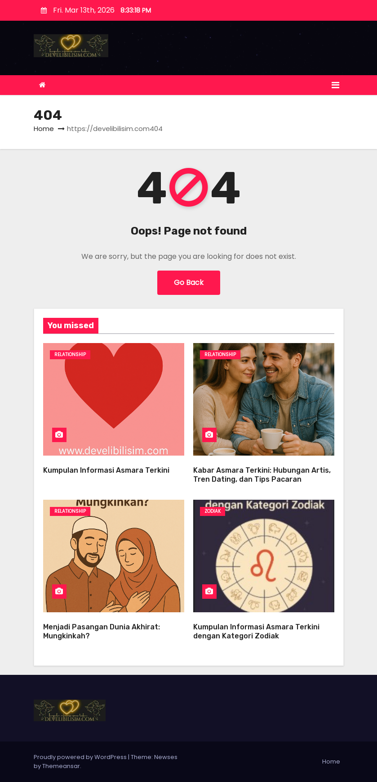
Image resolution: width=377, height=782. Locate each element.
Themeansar (61, 766)
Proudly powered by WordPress (81, 757)
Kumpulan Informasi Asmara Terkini (106, 470)
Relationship (70, 354)
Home (44, 128)
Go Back (189, 282)
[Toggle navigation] (335, 85)
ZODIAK (212, 511)
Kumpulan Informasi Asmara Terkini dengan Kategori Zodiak (256, 631)
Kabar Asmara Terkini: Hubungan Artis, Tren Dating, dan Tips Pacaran (262, 475)
